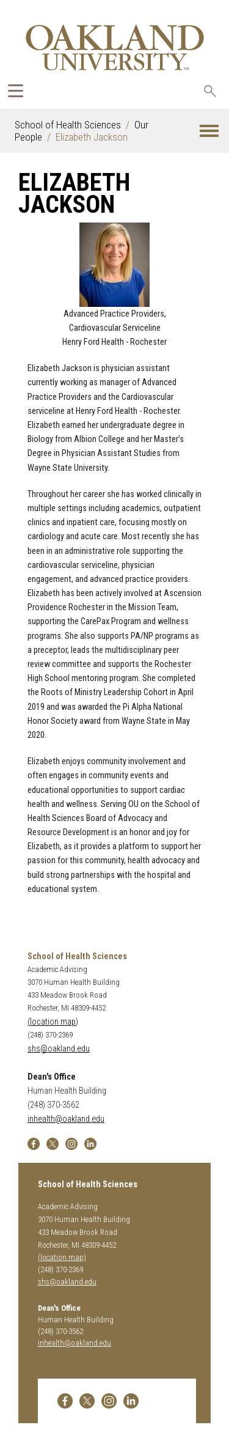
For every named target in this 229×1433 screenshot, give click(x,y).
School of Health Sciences (68, 125)
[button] (209, 131)
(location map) (52, 1022)
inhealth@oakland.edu (65, 1119)
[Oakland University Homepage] (114, 47)
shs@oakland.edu (58, 1049)
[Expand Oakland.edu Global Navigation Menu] (15, 90)
